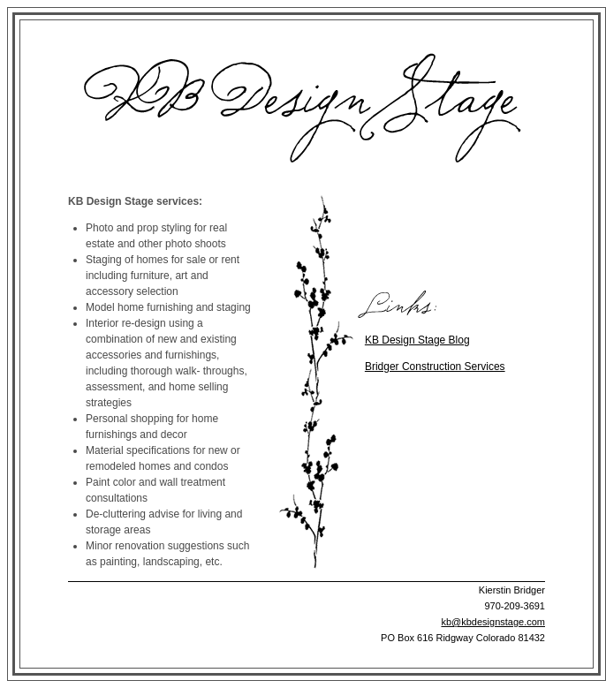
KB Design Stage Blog (417, 340)
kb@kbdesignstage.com (493, 621)
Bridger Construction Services (435, 366)
